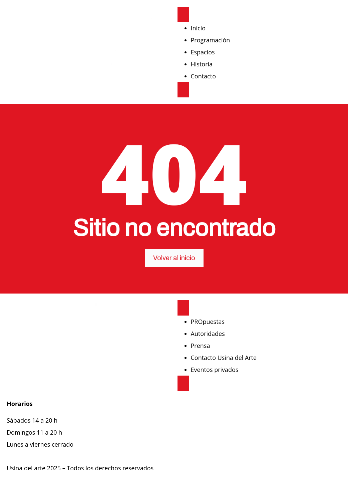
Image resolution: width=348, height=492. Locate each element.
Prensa (200, 346)
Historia (202, 64)
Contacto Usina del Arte (224, 358)
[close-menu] (183, 89)
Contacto (203, 76)
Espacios (203, 52)
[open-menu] (183, 14)
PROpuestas (208, 322)
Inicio (198, 28)
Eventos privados (215, 370)
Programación (210, 40)
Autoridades (208, 334)
